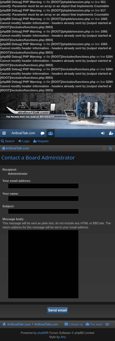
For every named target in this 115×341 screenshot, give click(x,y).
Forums (44, 134)
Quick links (5, 134)
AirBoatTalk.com (23, 133)
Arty (63, 337)
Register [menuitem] (112, 134)
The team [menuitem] (96, 324)
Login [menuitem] (104, 134)
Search (9, 141)
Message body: (13, 219)
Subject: (8, 206)
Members (52, 134)
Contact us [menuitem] (76, 324)
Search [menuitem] (111, 149)
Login (26, 141)
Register (43, 141)
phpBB (41, 332)
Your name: (10, 193)
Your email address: (16, 180)
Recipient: (9, 169)
